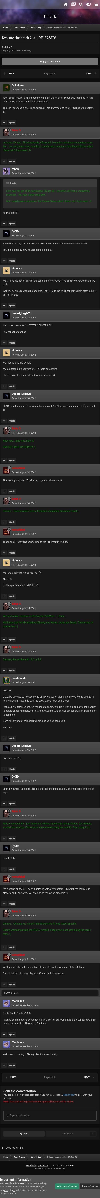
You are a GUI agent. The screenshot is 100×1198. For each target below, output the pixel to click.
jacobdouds (19, 678)
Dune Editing (24, 50)
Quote (12, 123)
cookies (20, 1183)
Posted (24, 89)
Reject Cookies (89, 1186)
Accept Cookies (67, 1186)
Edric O (8, 47)
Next (88, 73)
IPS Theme (31, 1165)
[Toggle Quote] (7, 183)
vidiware (17, 268)
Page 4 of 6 (50, 73)
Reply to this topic (50, 61)
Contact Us (58, 1165)
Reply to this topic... (19, 1115)
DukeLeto (18, 85)
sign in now (69, 1094)
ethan (15, 169)
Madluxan (18, 1001)
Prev (11, 73)
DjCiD (15, 231)
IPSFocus (43, 1165)
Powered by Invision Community (50, 1168)
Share (24, 1133)
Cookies (70, 1165)
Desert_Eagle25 (21, 313)
